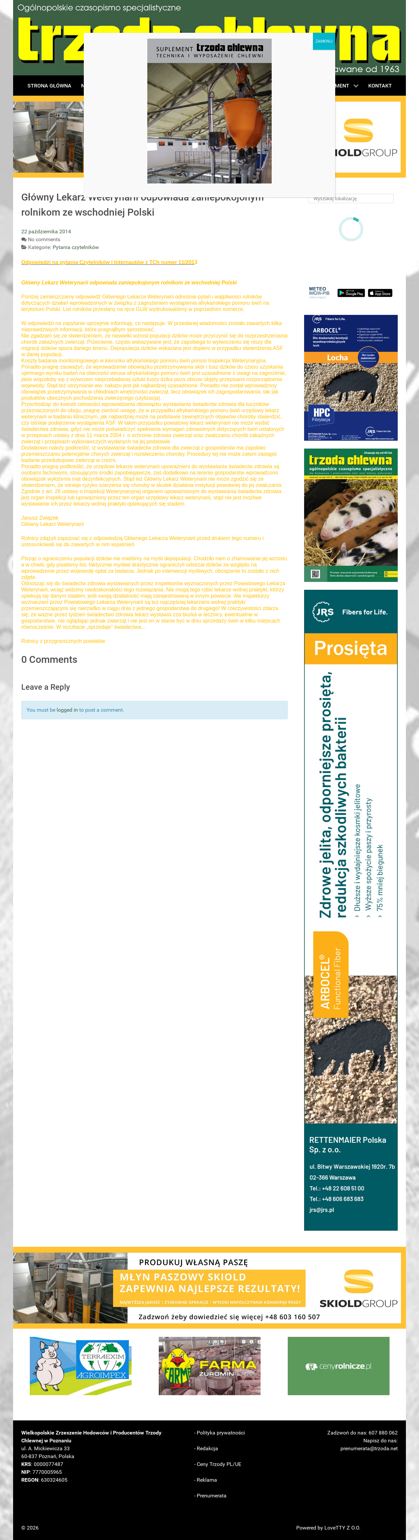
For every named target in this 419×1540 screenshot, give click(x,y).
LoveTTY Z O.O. (342, 1528)
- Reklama (205, 1480)
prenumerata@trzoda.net (369, 1448)
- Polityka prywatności (219, 1433)
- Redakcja (206, 1448)
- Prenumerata (210, 1495)
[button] (351, 378)
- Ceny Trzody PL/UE (217, 1464)
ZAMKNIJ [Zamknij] (324, 41)
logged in (67, 710)
